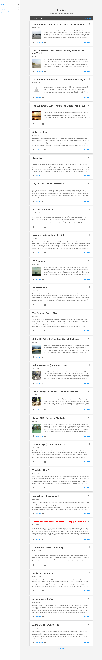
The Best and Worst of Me (44, 313)
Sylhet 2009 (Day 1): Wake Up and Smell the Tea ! (55, 391)
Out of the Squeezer (42, 132)
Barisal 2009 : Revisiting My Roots (48, 418)
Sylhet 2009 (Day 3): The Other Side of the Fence (55, 339)
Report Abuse (61, 657)
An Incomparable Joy (42, 599)
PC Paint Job (38, 261)
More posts (61, 648)
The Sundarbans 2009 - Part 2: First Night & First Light (58, 79)
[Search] (92, 4)
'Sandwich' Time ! (40, 470)
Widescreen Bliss (40, 287)
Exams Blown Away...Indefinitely (47, 547)
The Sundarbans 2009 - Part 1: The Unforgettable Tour (58, 106)
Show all (88, 18)
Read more (87, 42)
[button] (89, 24)
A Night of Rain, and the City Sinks (48, 235)
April (3, 9)
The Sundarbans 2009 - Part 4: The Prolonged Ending (58, 24)
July (3, 7)
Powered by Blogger (61, 654)
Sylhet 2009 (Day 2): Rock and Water (49, 365)
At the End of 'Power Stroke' (45, 625)
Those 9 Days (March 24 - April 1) (48, 444)
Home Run (37, 158)
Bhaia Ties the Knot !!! (42, 573)
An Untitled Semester (42, 209)
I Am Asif (61, 10)
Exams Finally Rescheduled (45, 496)
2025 (2, 5)
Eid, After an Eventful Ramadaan (48, 184)
